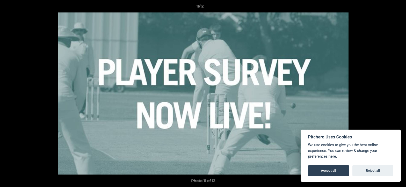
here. (333, 156)
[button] (384, 7)
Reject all (373, 170)
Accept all (328, 170)
